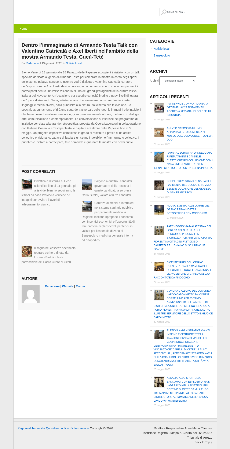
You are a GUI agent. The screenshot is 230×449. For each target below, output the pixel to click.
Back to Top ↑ (203, 442)
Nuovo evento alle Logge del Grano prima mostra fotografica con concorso (188, 209)
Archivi (154, 80)
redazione (32, 63)
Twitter (80, 286)
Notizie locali (74, 63)
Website (67, 286)
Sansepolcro (162, 55)
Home (23, 28)
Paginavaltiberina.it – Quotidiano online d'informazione (49, 11)
